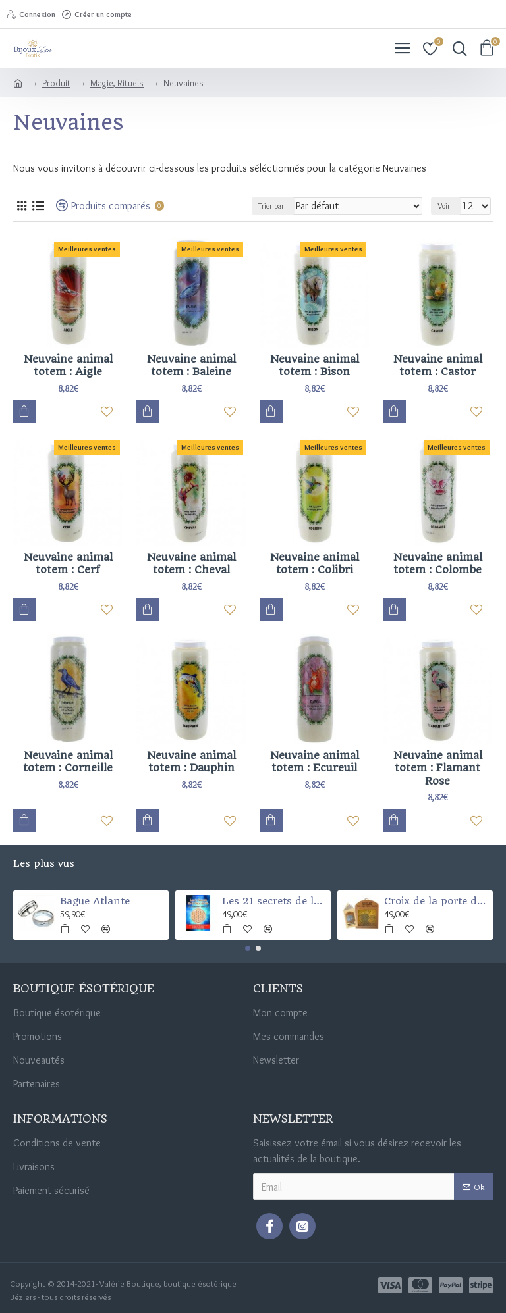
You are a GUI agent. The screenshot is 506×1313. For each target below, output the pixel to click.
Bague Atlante (95, 901)
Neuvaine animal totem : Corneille (68, 762)
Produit (56, 83)
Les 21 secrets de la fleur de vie (274, 901)
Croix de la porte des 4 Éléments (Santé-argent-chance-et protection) (436, 901)
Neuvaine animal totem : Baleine (191, 365)
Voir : (445, 206)
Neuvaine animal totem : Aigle (68, 365)
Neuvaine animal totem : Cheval (191, 564)
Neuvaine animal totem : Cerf (68, 564)
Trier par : (273, 206)
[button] (247, 948)
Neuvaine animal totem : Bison (314, 365)
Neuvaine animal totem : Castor (437, 365)
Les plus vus (43, 863)
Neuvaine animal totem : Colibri (314, 564)
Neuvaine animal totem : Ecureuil (314, 762)
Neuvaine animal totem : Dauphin (191, 762)
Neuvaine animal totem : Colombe (437, 564)
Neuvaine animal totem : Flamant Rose (437, 768)
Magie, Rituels (117, 83)
